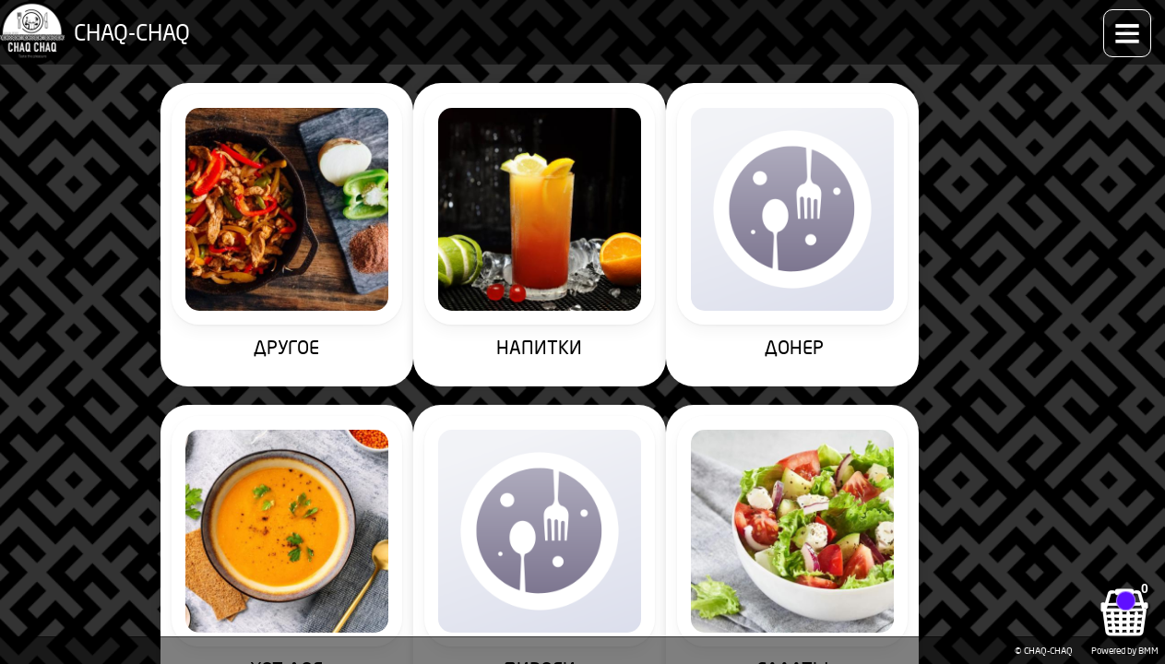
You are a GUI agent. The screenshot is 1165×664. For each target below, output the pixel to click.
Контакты (1033, 23)
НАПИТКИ (400, 240)
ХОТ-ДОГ (765, 240)
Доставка (900, 23)
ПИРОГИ (948, 240)
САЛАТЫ (217, 459)
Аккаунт (1108, 23)
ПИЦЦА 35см (399, 459)
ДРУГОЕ (217, 240)
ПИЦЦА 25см (582, 459)
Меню (279, 23)
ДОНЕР (582, 240)
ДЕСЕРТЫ (765, 459)
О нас (966, 23)
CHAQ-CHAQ (121, 23)
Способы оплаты (803, 23)
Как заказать (695, 23)
